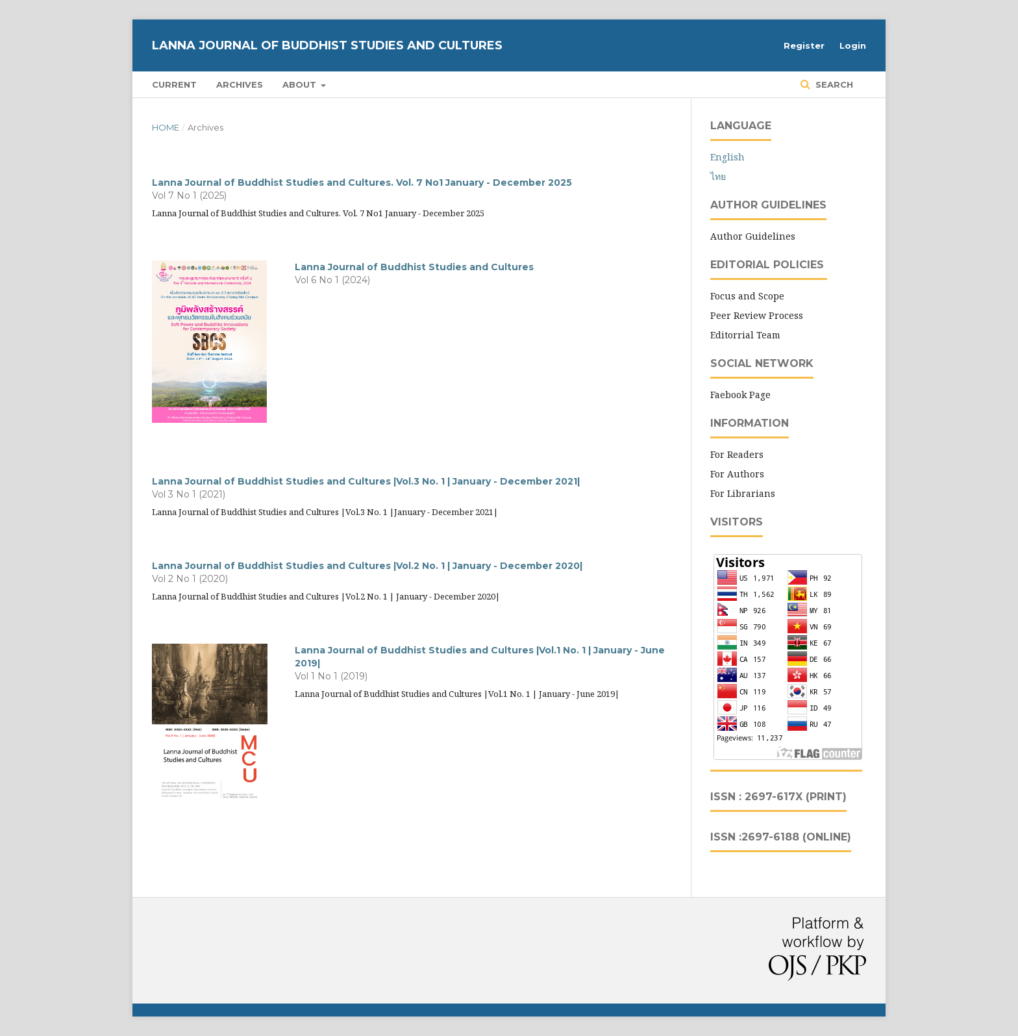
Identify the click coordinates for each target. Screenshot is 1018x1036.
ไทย (718, 176)
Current (174, 84)
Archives (239, 84)
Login (852, 45)
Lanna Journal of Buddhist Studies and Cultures (327, 45)
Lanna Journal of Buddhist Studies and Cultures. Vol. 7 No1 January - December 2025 (362, 182)
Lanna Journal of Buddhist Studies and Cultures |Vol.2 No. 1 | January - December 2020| (367, 566)
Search (833, 84)
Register (804, 45)
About (300, 84)
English (727, 157)
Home (165, 127)
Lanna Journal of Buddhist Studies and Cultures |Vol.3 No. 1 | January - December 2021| (366, 481)
